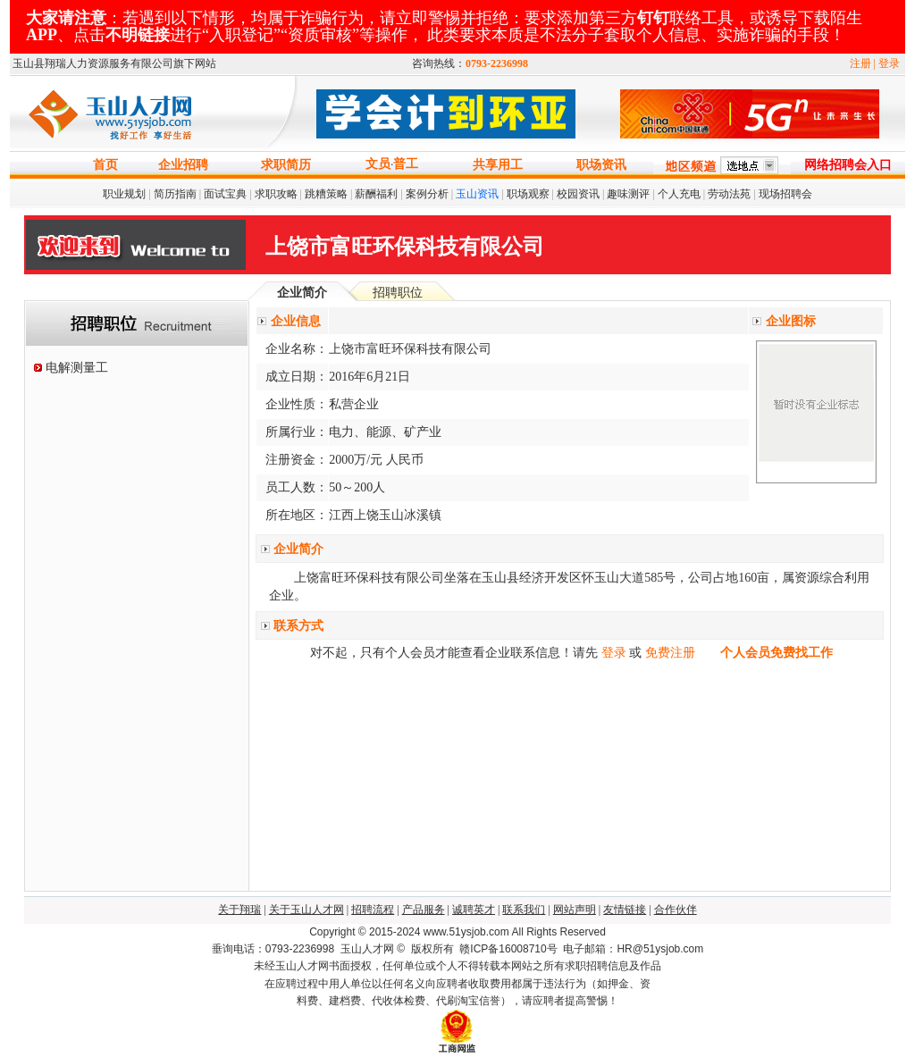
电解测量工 (77, 367)
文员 (377, 164)
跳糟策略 (326, 194)
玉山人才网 (367, 949)
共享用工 (498, 165)
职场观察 (528, 194)
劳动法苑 (729, 194)
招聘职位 (398, 292)
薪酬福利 (376, 194)
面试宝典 (225, 194)
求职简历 (286, 165)
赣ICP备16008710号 (508, 949)
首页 (105, 165)
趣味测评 (628, 194)
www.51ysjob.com (466, 932)
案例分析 (427, 194)
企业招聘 (183, 165)
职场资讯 (601, 165)
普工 (405, 164)
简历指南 (175, 194)
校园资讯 (578, 194)
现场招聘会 (785, 194)
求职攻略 (276, 194)
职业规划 (124, 194)
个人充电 (679, 194)
